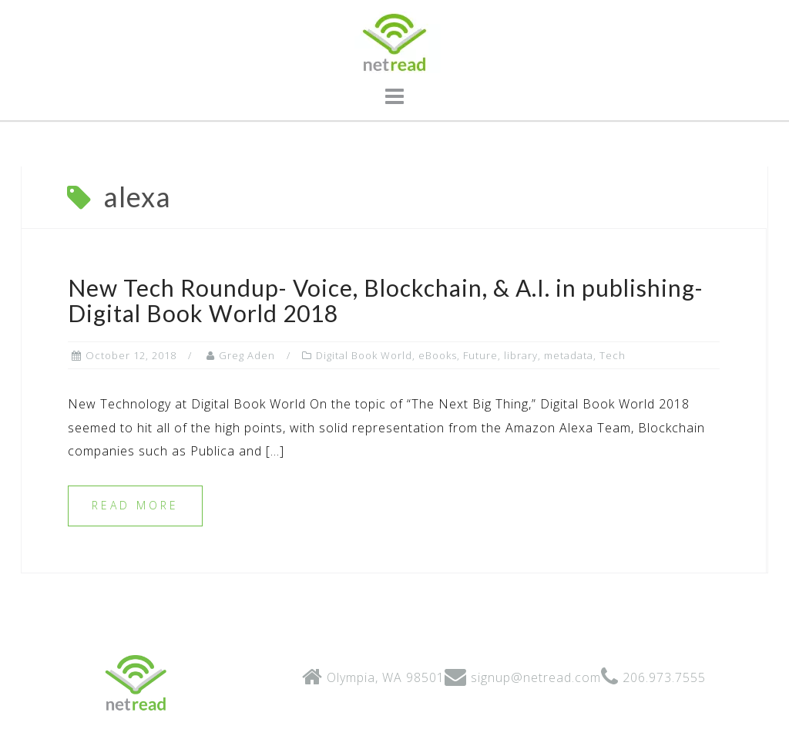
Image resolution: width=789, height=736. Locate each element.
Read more (135, 505)
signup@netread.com (536, 677)
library (521, 355)
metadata (568, 355)
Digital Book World (364, 355)
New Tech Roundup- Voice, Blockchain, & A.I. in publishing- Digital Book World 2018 (385, 300)
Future (480, 355)
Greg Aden (247, 355)
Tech (612, 355)
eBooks (437, 355)
